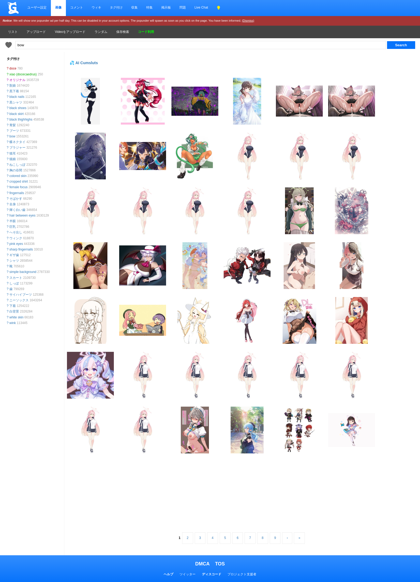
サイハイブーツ (20, 294)
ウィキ (96, 7)
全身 (12, 204)
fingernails (16, 193)
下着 (12, 306)
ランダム (101, 32)
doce (12, 68)
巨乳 (12, 227)
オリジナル (17, 80)
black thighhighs (20, 119)
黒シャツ (15, 102)
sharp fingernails (21, 249)
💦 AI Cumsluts (84, 63)
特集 (149, 7)
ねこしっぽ (17, 165)
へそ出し (15, 232)
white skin (16, 317)
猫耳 (12, 153)
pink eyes (16, 244)
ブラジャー (17, 147)
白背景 (14, 311)
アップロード (36, 32)
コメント (76, 7)
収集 (134, 7)
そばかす (15, 199)
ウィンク (15, 238)
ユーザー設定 (37, 7)
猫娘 (12, 159)
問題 (182, 7)
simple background (22, 272)
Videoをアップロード (70, 32)
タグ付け (116, 7)
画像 (58, 7)
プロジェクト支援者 (241, 574)
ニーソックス (19, 300)
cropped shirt (18, 181)
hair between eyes (22, 215)
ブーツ (14, 131)
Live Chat (201, 7)
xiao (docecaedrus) (23, 74)
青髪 (12, 125)
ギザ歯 (14, 255)
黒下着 (14, 91)
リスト (13, 32)
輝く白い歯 (17, 210)
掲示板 (166, 7)
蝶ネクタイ (17, 142)
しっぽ (14, 283)
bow (12, 136)
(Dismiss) (248, 20)
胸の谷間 (15, 170)
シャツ (14, 261)
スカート (15, 278)
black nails (16, 97)
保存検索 (122, 32)
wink (12, 323)
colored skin (18, 176)
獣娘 (12, 85)
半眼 (12, 221)
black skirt (16, 114)
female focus (18, 187)
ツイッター (187, 574)
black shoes (17, 108)
